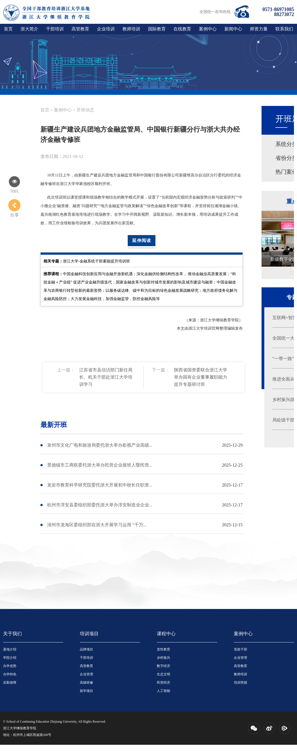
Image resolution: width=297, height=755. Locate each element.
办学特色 (9, 674)
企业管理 (86, 674)
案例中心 (208, 29)
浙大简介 (29, 29)
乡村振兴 (163, 658)
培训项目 (89, 633)
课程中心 (166, 633)
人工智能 (163, 691)
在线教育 (182, 29)
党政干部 (240, 649)
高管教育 (80, 29)
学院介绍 (9, 658)
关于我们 (12, 633)
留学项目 (86, 691)
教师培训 (131, 29)
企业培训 (106, 29)
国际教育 (157, 29)
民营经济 (163, 682)
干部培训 (55, 29)
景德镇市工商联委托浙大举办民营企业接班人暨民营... (99, 465)
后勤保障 (9, 682)
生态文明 (163, 674)
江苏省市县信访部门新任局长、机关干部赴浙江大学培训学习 (105, 377)
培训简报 (240, 682)
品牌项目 (86, 649)
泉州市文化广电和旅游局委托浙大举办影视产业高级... (99, 445)
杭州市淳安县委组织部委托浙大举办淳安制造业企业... (99, 505)
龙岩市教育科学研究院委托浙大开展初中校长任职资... (99, 485)
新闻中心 (233, 29)
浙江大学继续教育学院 (19, 728)
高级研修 (86, 682)
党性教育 (163, 649)
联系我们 (284, 29)
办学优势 (9, 666)
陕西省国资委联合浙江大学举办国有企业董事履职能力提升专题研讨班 (200, 377)
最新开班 (53, 424)
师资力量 (259, 29)
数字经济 (163, 666)
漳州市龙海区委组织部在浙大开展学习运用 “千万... (97, 524)
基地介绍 (9, 649)
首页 (8, 29)
